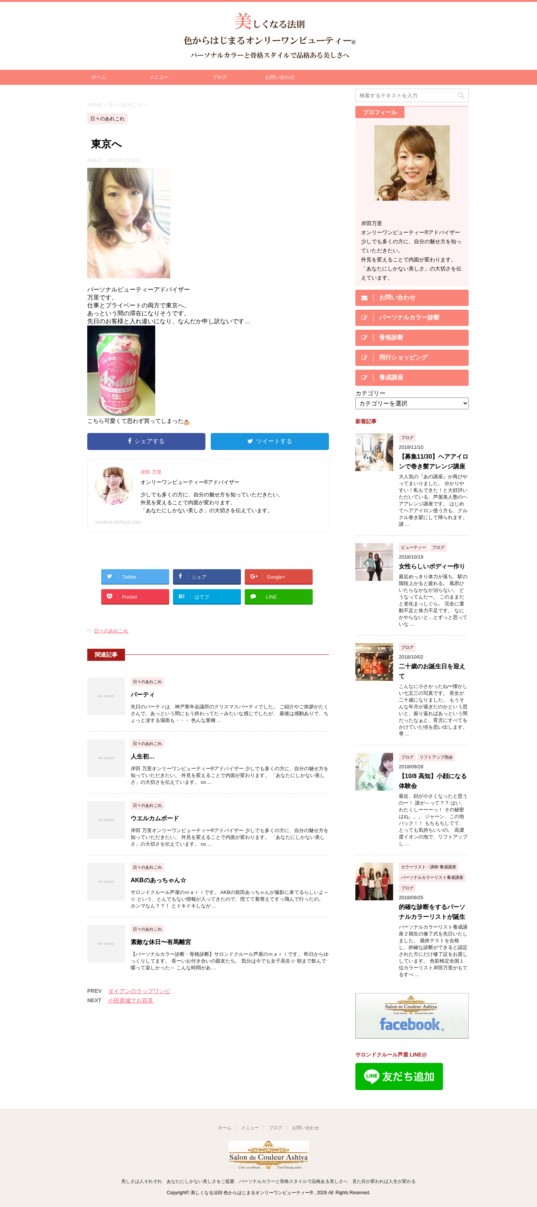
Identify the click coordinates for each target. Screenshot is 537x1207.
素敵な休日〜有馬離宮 (161, 942)
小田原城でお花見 (130, 1000)
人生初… (143, 756)
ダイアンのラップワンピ (139, 991)
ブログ (219, 77)
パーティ (143, 694)
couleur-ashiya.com (118, 522)
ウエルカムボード (155, 818)
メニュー (159, 77)
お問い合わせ (280, 77)
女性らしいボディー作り (432, 566)
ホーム (98, 77)
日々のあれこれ (111, 631)
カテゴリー (370, 393)
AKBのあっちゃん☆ (158, 880)
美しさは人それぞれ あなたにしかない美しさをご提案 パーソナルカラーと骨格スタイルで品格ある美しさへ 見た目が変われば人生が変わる (268, 1181)
